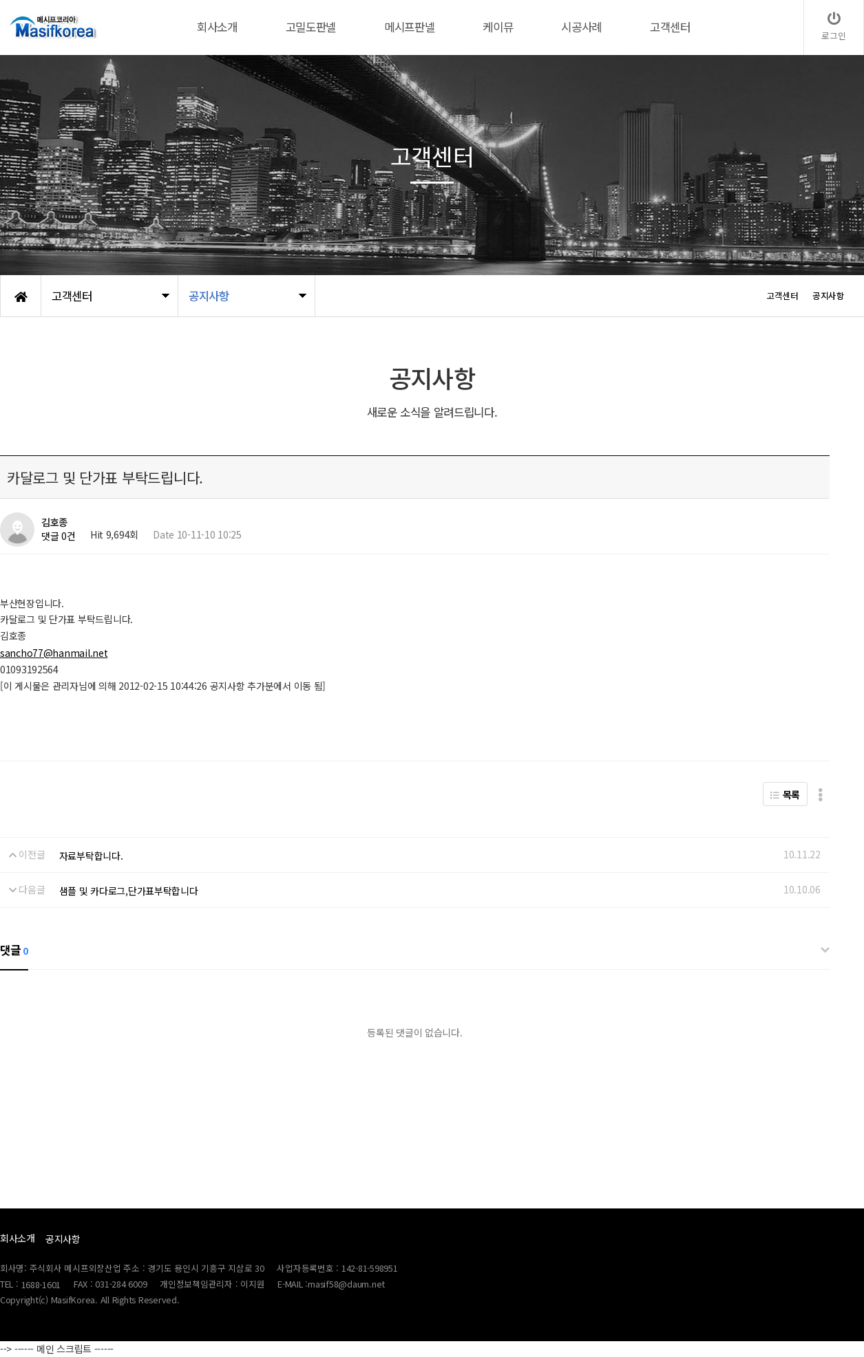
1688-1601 (41, 1284)
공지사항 (63, 1239)
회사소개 (17, 1238)
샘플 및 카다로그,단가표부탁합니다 (128, 891)
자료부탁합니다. (91, 855)
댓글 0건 (58, 536)
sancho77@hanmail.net (53, 653)
